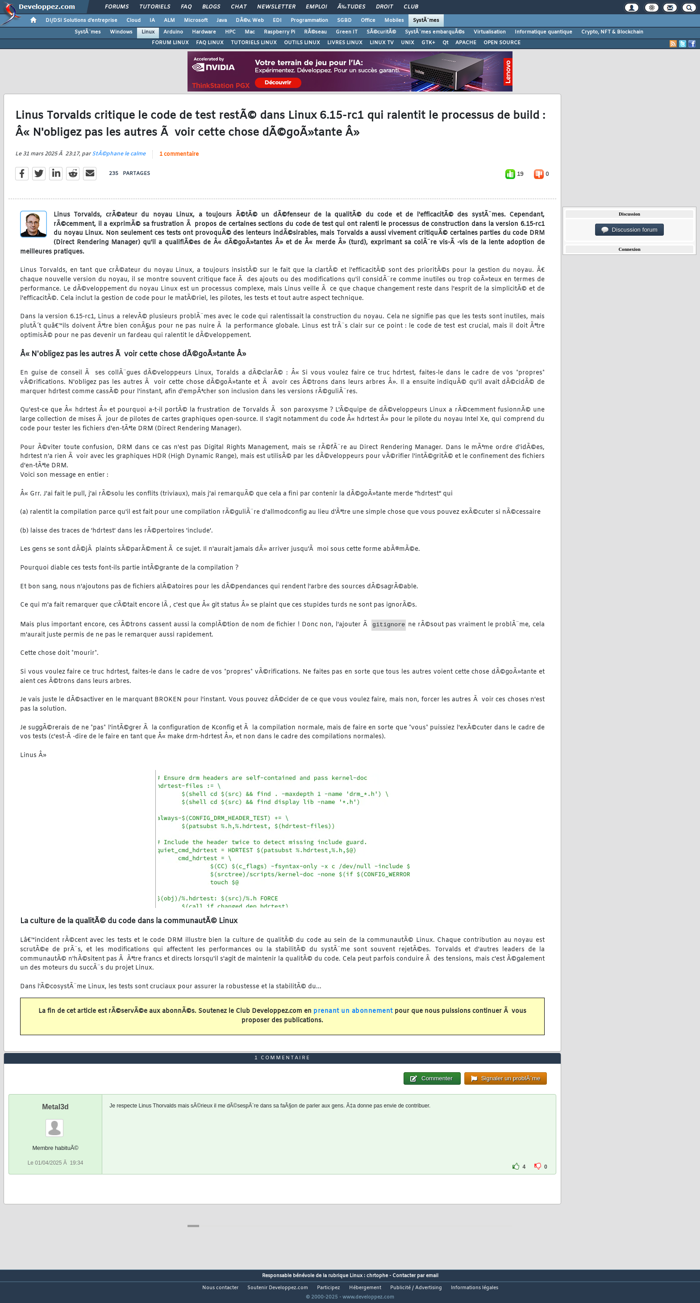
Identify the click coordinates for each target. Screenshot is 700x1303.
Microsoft (196, 20)
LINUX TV (382, 43)
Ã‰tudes (351, 7)
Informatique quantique (543, 32)
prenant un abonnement (353, 1017)
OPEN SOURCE (502, 43)
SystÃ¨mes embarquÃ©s (435, 32)
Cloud (133, 20)
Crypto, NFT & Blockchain (612, 32)
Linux (148, 32)
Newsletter (276, 7)
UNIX (407, 43)
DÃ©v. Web (250, 20)
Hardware (204, 32)
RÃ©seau (315, 32)
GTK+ (428, 43)
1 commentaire (179, 159)
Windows (121, 32)
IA (152, 20)
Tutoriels (154, 7)
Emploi (316, 7)
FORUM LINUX (170, 43)
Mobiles (394, 20)
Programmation (309, 20)
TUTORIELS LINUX (254, 43)
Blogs (211, 7)
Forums (116, 7)
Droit (384, 7)
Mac (250, 32)
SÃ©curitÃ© (381, 32)
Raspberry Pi (279, 32)
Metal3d (55, 1123)
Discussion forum (629, 229)
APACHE (465, 43)
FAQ (186, 7)
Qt (445, 43)
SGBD (344, 20)
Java (222, 20)
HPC (230, 32)
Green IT (347, 32)
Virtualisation (490, 32)
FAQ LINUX (210, 43)
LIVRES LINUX (344, 43)
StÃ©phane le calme (119, 159)
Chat (238, 7)
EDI (277, 20)
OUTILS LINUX (302, 43)
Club (411, 7)
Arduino (173, 32)
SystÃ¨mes (426, 20)
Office (368, 20)
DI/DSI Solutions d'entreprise (81, 20)
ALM (169, 20)
